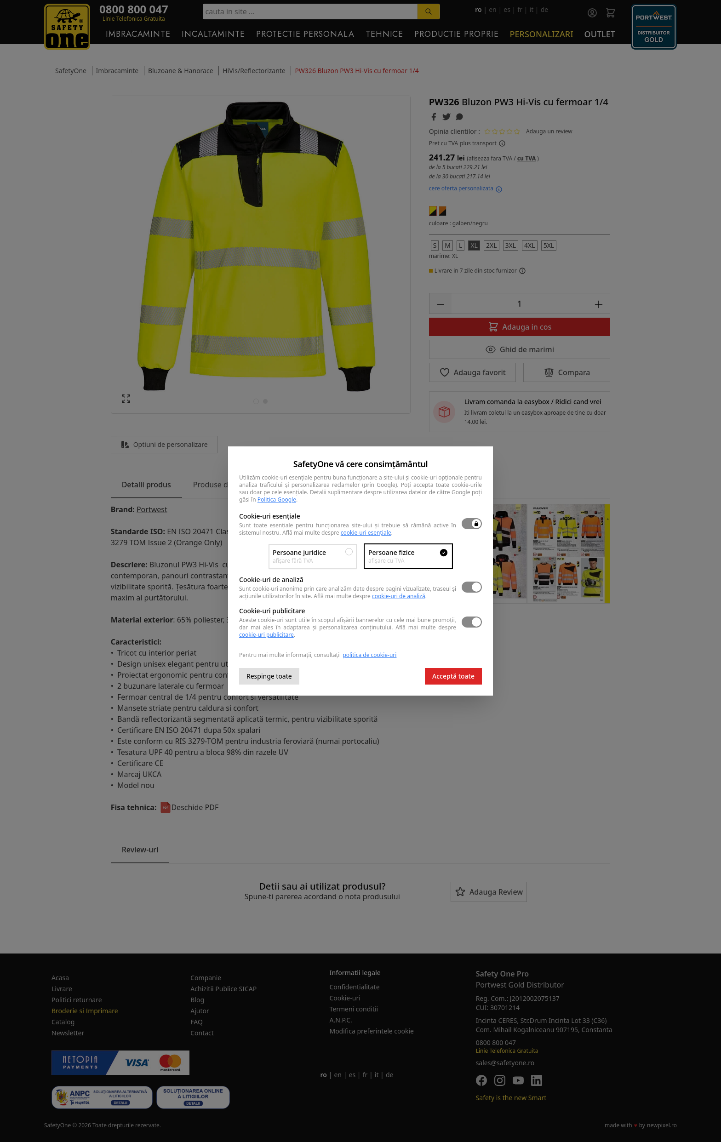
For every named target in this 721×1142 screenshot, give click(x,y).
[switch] (472, 523)
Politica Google (277, 499)
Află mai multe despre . (337, 533)
